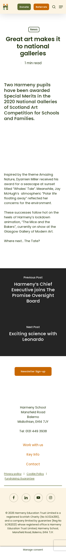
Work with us (33, 445)
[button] (61, 7)
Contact (33, 464)
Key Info (33, 454)
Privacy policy (12, 473)
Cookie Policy (35, 473)
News (34, 29)
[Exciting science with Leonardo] (33, 334)
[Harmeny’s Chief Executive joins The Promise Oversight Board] (33, 290)
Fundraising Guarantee (19, 478)
